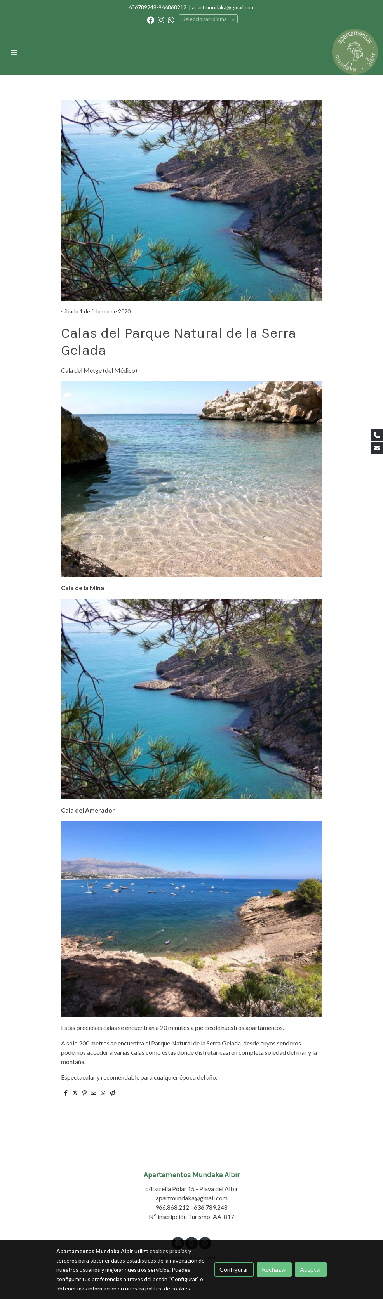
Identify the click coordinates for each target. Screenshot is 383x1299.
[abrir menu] (14, 52)
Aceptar (311, 1269)
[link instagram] (161, 19)
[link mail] (377, 448)
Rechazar (274, 1269)
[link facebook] (150, 19)
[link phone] (377, 435)
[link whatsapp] (171, 19)
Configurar (234, 1269)
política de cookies (167, 1288)
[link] (355, 52)
